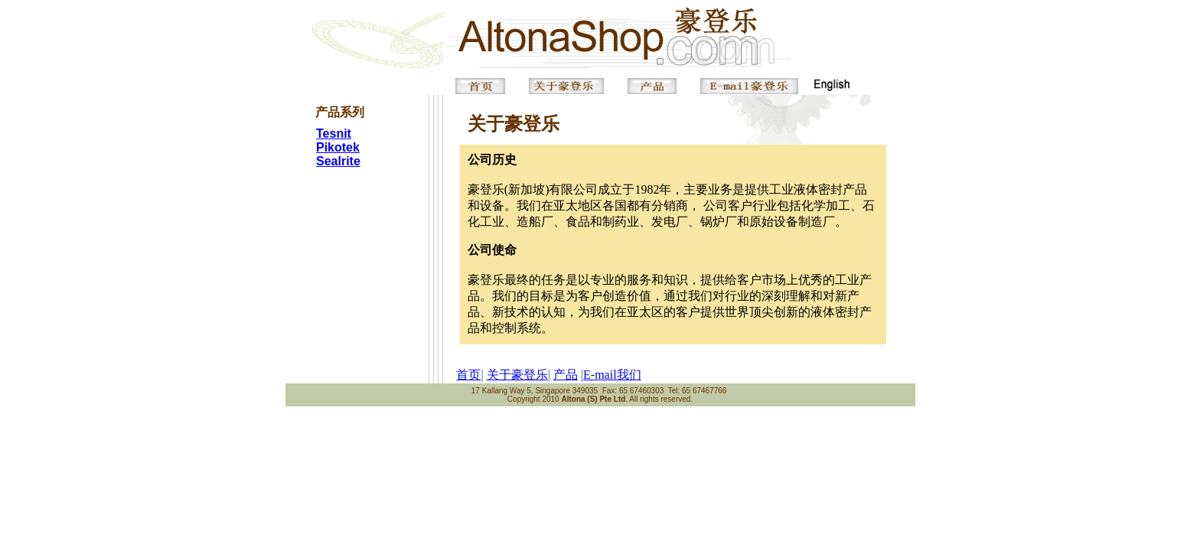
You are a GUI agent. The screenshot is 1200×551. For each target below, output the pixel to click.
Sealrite (338, 161)
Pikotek (338, 147)
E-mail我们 (612, 374)
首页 (468, 374)
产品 (565, 374)
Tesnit (333, 133)
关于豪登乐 (517, 374)
